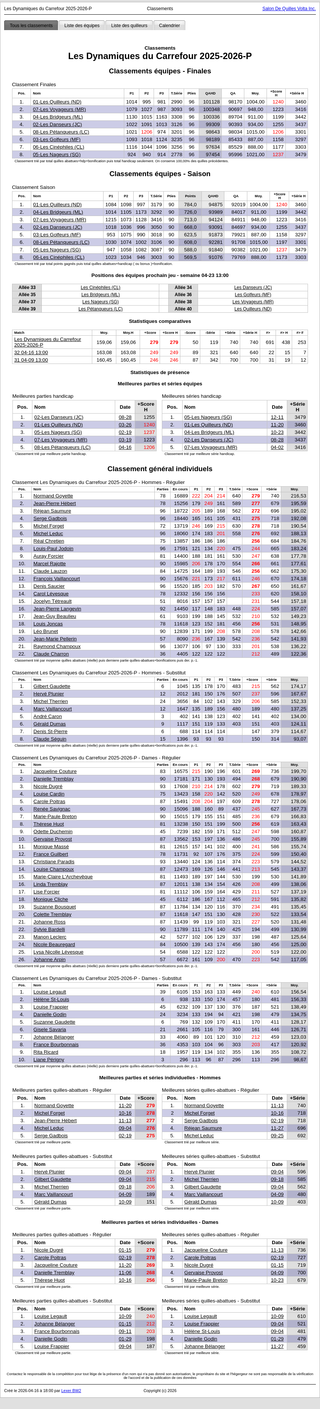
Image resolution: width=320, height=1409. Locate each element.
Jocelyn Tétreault (53, 601)
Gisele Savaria (50, 1029)
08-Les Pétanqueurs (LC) (61, 132)
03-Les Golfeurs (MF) (57, 139)
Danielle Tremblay (54, 779)
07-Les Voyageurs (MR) (59, 109)
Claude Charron (51, 654)
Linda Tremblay (51, 884)
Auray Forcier (49, 556)
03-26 (125, 425)
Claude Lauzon (50, 571)
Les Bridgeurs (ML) (100, 294)
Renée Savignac (52, 809)
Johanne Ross (50, 922)
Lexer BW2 (71, 1390)
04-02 (277, 447)
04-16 (125, 447)
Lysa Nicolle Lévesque (59, 952)
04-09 (125, 1194)
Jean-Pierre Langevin (57, 609)
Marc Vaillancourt (53, 709)
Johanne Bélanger (54, 1037)
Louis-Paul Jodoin (53, 548)
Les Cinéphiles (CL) (100, 287)
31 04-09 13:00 (31, 360)
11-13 (125, 1120)
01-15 (125, 1250)
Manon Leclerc (50, 937)
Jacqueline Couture (55, 771)
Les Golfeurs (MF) (253, 294)
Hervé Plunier (49, 694)
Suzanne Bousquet (55, 907)
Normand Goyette (53, 496)
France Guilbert (51, 854)
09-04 (125, 1128)
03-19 (125, 440)
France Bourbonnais (56, 1044)
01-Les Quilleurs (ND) (57, 102)
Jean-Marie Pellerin (55, 639)
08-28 (125, 417)
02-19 (125, 432)
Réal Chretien (49, 541)
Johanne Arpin (50, 959)
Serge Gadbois (50, 518)
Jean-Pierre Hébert (55, 503)
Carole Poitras (49, 801)
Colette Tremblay (53, 914)
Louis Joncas (48, 624)
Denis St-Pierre (50, 731)
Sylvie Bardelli (49, 929)
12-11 (277, 417)
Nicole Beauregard (54, 944)
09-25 (277, 1135)
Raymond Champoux (57, 646)
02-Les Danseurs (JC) (57, 124)
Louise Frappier (51, 1007)
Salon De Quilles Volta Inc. (289, 8)
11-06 (125, 1272)
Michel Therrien (51, 701)
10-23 (277, 432)
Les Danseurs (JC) (253, 287)
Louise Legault (50, 992)
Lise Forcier (47, 892)
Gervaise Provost (53, 839)
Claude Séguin (50, 739)
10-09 (125, 1202)
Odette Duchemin (53, 831)
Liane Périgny (49, 1059)
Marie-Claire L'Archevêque (63, 876)
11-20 (277, 425)
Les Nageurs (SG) (100, 301)
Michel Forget (49, 526)
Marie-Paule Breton (55, 816)
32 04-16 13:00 (31, 352)
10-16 (125, 1113)
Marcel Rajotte (50, 563)
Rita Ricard (46, 1052)
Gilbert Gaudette (52, 686)
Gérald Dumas (50, 724)
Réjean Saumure (52, 511)
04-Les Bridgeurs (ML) (58, 117)
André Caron (48, 716)
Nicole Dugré (48, 786)
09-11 (125, 1331)
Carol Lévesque (51, 593)
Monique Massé (51, 846)
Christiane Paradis (54, 861)
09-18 (125, 1187)
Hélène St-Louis (51, 999)
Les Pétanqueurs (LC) (100, 309)
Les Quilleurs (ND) (253, 309)
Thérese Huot (49, 824)
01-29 (125, 1339)
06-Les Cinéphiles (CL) (58, 147)
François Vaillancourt (57, 578)
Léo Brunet (46, 631)
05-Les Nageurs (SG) (57, 154)
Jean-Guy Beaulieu (55, 616)
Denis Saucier (49, 586)
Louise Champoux (54, 869)
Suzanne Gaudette (54, 1022)
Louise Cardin (49, 794)
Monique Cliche (51, 899)
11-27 (277, 1128)
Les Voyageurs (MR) (252, 301)
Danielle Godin (50, 1014)
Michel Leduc (48, 533)
